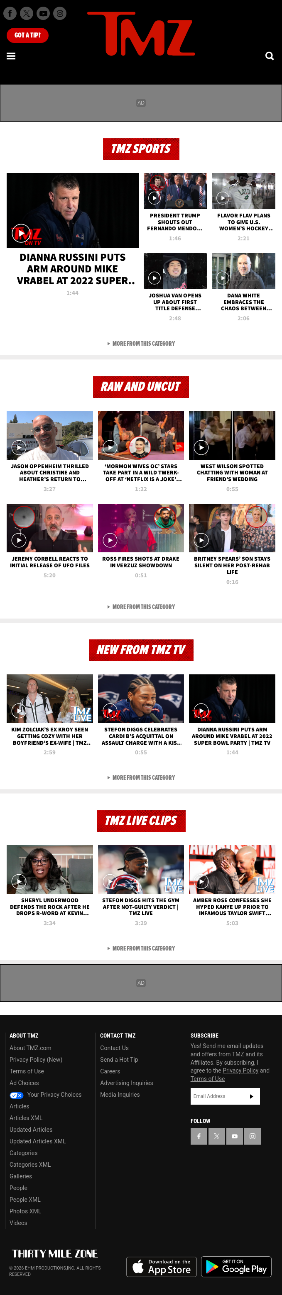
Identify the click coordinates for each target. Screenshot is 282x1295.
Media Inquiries (120, 1094)
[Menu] (11, 55)
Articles (19, 1106)
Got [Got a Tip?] (28, 35)
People (18, 1188)
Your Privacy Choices (46, 1094)
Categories (23, 1153)
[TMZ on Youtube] (43, 13)
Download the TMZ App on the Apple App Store (161, 1267)
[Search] (270, 55)
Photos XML (25, 1211)
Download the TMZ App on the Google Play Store (236, 1267)
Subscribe (251, 1096)
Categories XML (30, 1164)
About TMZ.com (30, 1048)
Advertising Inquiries (126, 1083)
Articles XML (26, 1118)
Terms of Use (27, 1071)
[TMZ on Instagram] (59, 13)
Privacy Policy (240, 1070)
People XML (25, 1199)
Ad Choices (24, 1083)
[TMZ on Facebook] (10, 13)
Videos (18, 1223)
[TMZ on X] (26, 13)
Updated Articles (31, 1129)
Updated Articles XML (38, 1141)
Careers (110, 1071)
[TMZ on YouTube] (234, 1136)
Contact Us (114, 1048)
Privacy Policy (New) (36, 1059)
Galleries (21, 1176)
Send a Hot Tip (119, 1059)
